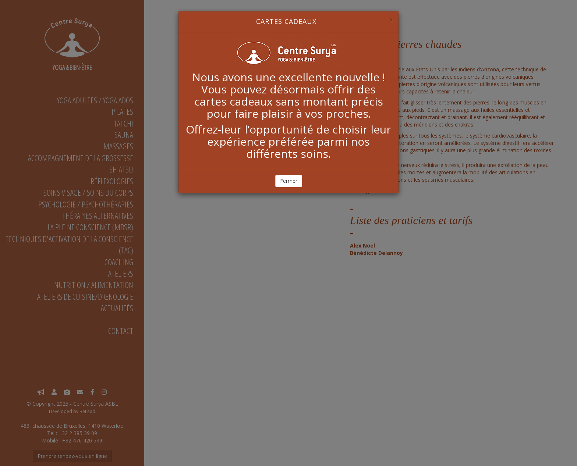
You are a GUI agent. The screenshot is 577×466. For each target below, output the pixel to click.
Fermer (288, 180)
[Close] (391, 20)
